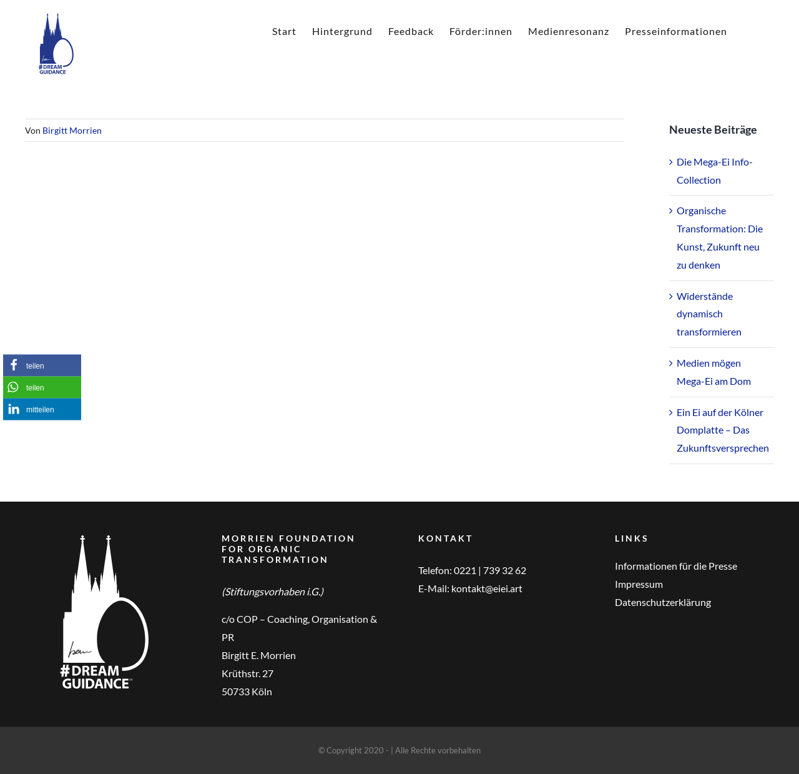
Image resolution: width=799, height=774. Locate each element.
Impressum (639, 584)
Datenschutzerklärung (663, 602)
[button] (42, 365)
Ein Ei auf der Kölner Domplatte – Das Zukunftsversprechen (723, 430)
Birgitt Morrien (72, 130)
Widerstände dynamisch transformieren (709, 314)
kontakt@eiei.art (486, 588)
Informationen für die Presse (676, 566)
